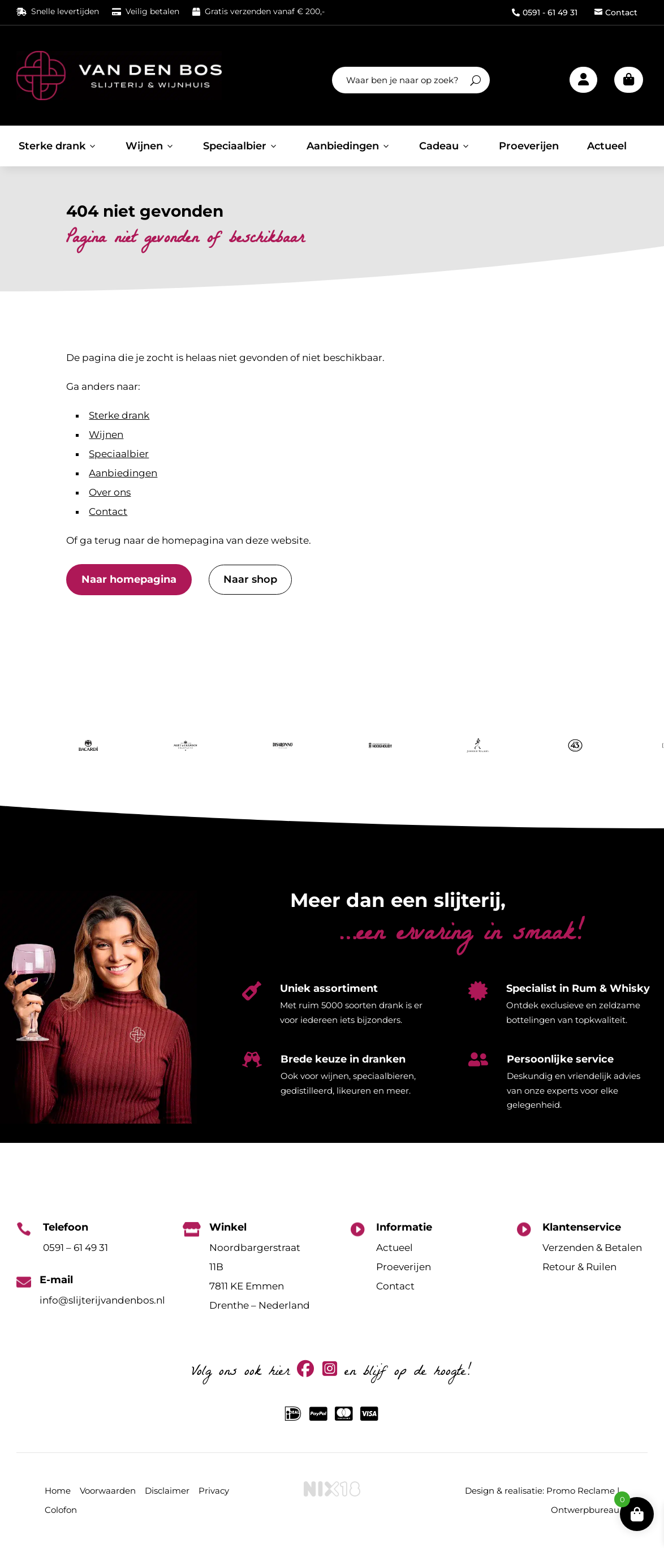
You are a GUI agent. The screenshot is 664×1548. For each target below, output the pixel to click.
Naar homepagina (128, 579)
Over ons (110, 492)
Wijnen (150, 146)
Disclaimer (167, 1490)
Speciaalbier (240, 146)
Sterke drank (58, 146)
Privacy (214, 1490)
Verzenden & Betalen (592, 1247)
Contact (615, 12)
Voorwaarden (108, 1490)
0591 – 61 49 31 (75, 1247)
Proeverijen (529, 146)
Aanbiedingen (349, 146)
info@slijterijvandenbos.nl (102, 1300)
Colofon (61, 1509)
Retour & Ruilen (579, 1266)
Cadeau (445, 146)
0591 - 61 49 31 (544, 12)
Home (58, 1490)
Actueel (607, 146)
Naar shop (250, 579)
